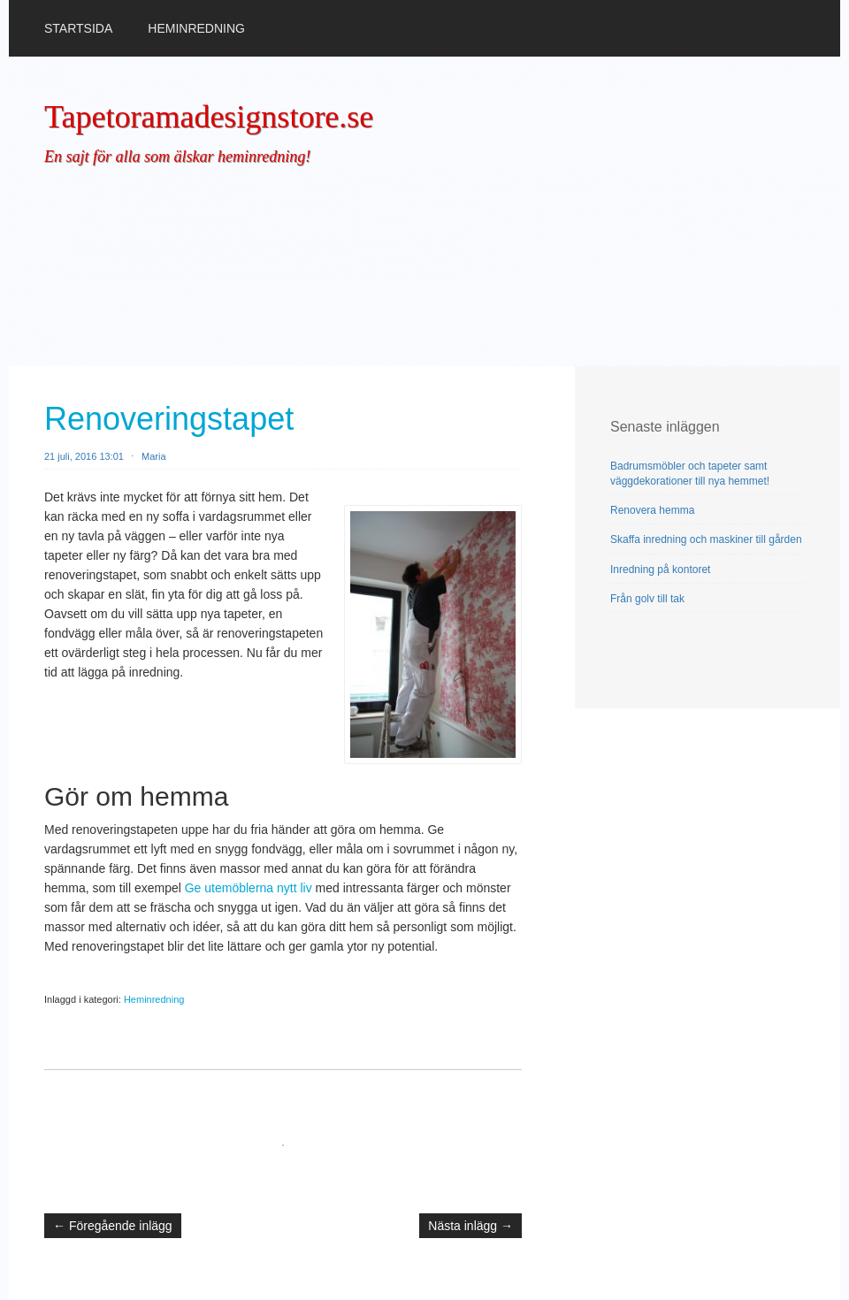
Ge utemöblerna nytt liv (248, 888)
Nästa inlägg (470, 1226)
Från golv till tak (647, 599)
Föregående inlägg (112, 1226)
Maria (154, 456)
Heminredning (196, 28)
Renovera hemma (652, 510)
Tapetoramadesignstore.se (208, 116)
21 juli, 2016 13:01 (84, 456)
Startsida (78, 28)
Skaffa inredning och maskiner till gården (706, 539)
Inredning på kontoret (660, 569)
